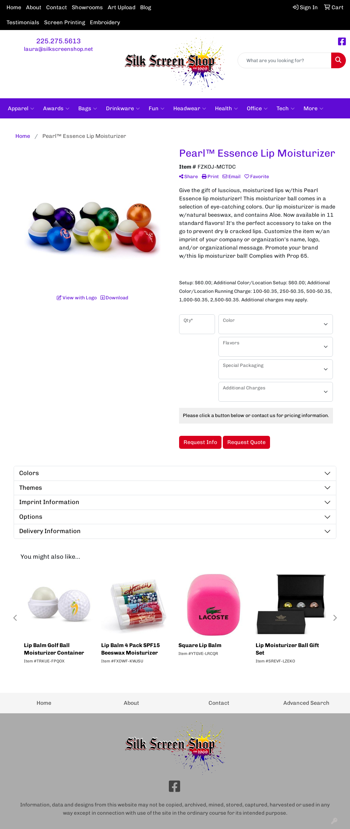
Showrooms (87, 7)
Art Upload (121, 7)
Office (257, 108)
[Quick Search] (285, 60)
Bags (87, 108)
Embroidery (105, 22)
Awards (56, 108)
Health (226, 108)
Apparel (21, 108)
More (313, 108)
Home (13, 7)
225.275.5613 (58, 41)
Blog (145, 7)
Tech (286, 108)
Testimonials (22, 22)
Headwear (189, 108)
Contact (56, 7)
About (33, 7)
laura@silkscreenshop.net (58, 49)
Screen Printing (64, 22)
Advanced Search (306, 703)
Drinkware (123, 108)
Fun (156, 108)
